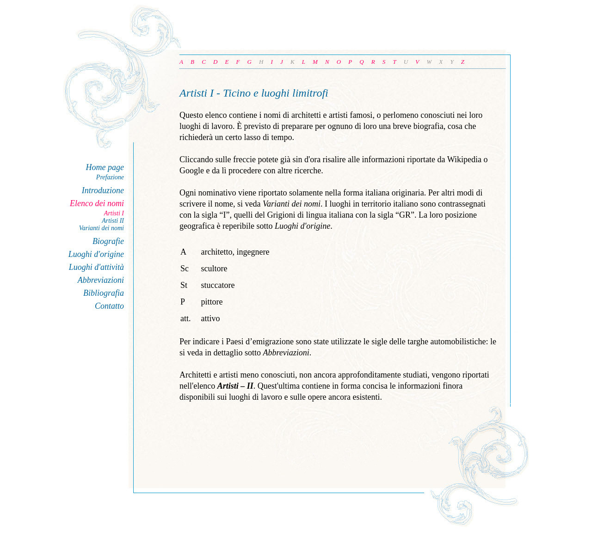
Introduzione (103, 190)
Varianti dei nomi (101, 228)
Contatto (109, 306)
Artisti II (113, 220)
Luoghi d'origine (96, 254)
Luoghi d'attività (96, 267)
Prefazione (110, 177)
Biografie (108, 241)
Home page (105, 167)
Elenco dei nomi (97, 203)
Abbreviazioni (101, 280)
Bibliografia (103, 293)
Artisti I (114, 213)
